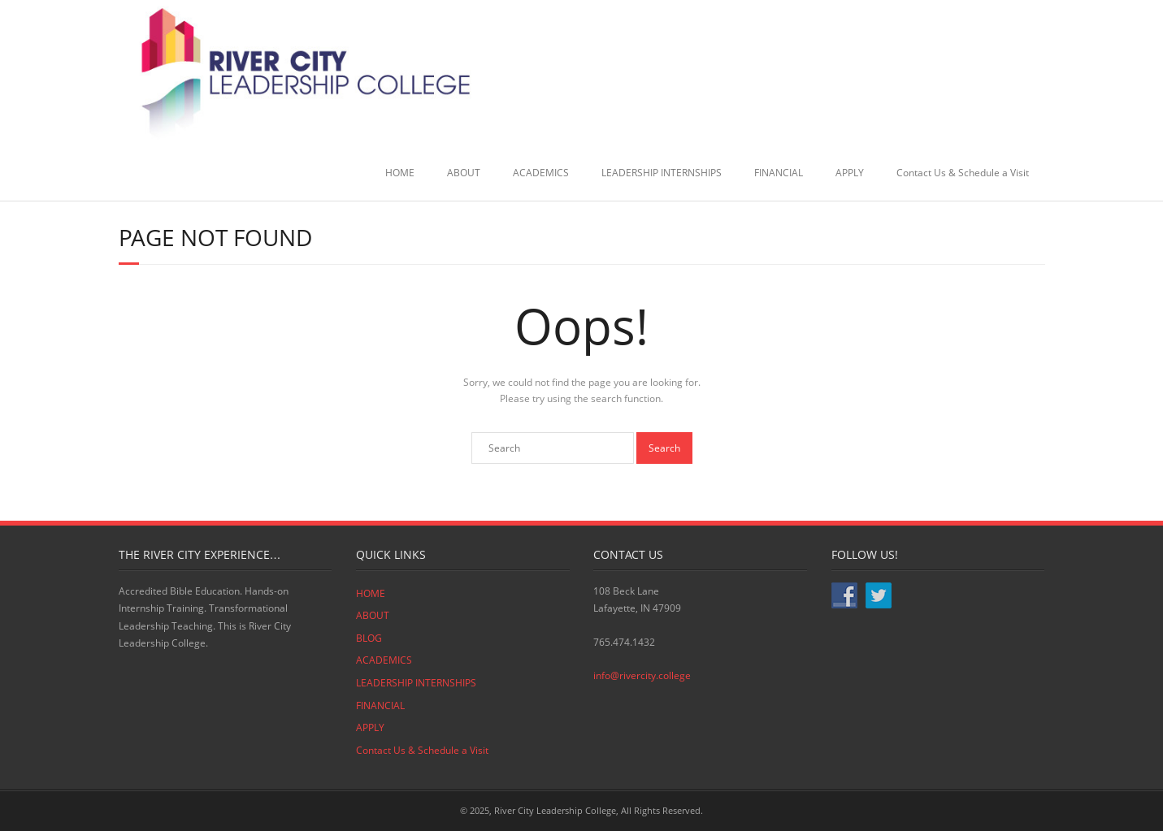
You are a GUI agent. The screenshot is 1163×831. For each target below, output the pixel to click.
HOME (399, 173)
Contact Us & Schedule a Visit (962, 173)
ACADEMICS (541, 173)
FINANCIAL (778, 173)
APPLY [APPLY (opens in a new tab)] (849, 173)
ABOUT (463, 173)
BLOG (369, 638)
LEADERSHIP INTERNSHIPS (661, 173)
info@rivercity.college (642, 675)
